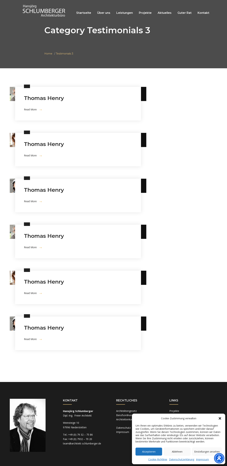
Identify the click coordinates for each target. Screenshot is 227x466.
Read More (33, 109)
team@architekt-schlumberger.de (82, 443)
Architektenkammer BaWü (131, 419)
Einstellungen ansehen (207, 451)
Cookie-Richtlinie (157, 459)
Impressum (202, 459)
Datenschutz (123, 427)
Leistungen (124, 13)
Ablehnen (177, 451)
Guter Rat (185, 13)
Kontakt (203, 13)
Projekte (145, 13)
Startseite (83, 13)
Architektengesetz (126, 411)
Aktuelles (164, 13)
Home (48, 53)
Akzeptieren (149, 451)
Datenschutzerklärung (181, 459)
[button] (220, 418)
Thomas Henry (44, 98)
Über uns (103, 13)
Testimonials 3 (64, 53)
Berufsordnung (124, 415)
